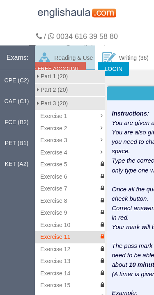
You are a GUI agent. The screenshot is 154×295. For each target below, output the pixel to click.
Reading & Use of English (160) (65, 61)
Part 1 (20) (52, 76)
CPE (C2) (17, 80)
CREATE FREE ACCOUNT (47, 69)
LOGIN (113, 69)
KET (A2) (16, 164)
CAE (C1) (17, 101)
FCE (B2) (16, 122)
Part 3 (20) (52, 103)
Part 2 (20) (52, 89)
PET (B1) (16, 143)
